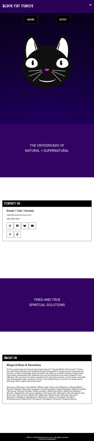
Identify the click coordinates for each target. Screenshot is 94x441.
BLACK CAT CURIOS (18, 6)
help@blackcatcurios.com (19, 215)
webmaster (51, 439)
